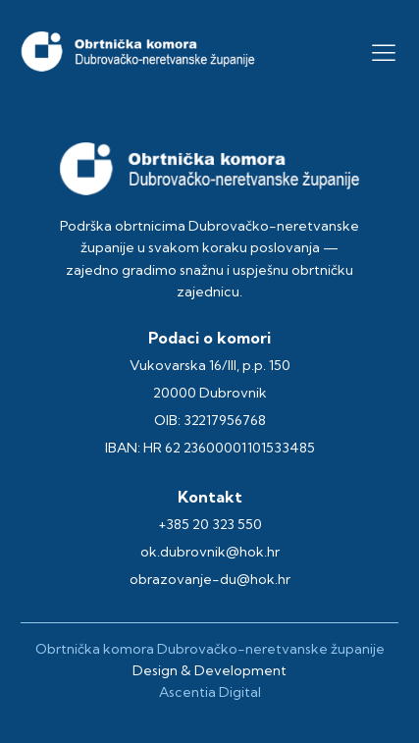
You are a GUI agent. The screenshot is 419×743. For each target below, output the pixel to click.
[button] (383, 52)
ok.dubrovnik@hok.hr (210, 551)
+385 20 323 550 (210, 524)
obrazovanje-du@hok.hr (210, 579)
